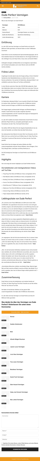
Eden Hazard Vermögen (17, 384)
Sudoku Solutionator (16, 324)
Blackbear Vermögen (16, 369)
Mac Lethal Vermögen (16, 399)
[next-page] (5, 407)
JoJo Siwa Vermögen (16, 354)
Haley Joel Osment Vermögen (19, 392)
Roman (12, 316)
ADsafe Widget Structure (17, 339)
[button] (2, 6)
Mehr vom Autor (25, 312)
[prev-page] (3, 407)
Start (3, 9)
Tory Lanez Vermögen (16, 362)
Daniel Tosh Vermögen (17, 377)
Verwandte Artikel (15, 312)
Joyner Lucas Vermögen (17, 347)
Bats (11, 331)
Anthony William (7, 17)
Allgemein (7, 9)
